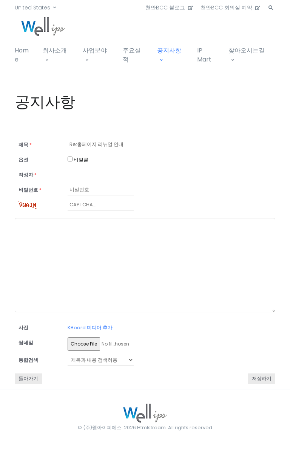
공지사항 (169, 50)
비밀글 (78, 159)
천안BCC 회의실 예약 (230, 7)
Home (22, 55)
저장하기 (261, 378)
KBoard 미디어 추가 (90, 327)
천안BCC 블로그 (169, 7)
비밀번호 (30, 190)
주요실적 (132, 55)
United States (32, 7)
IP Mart (204, 55)
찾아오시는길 (246, 50)
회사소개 (55, 50)
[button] (270, 7)
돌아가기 (28, 378)
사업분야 (95, 50)
